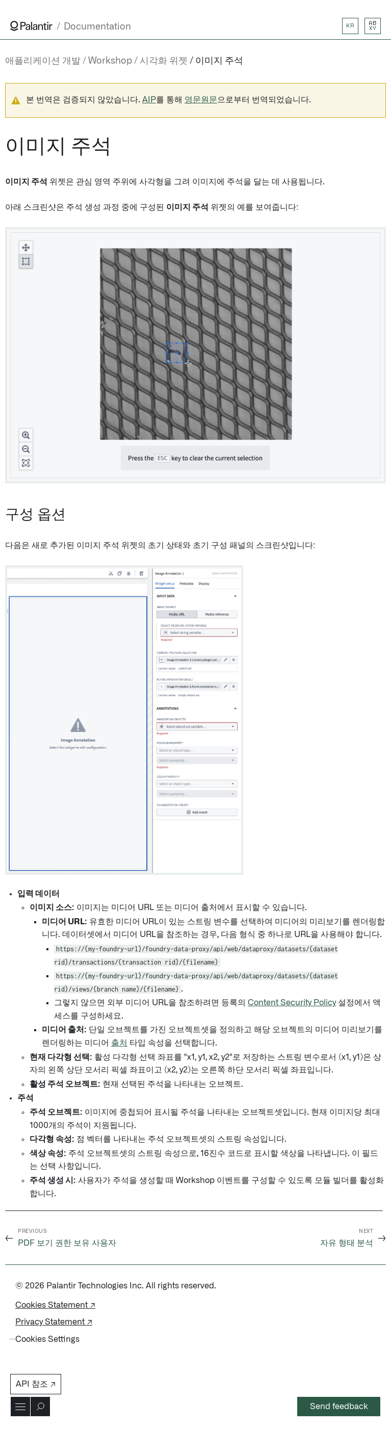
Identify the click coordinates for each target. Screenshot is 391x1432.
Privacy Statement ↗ (53, 1322)
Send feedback (339, 1406)
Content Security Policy (292, 1003)
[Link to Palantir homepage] (31, 26)
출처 (119, 1043)
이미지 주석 (219, 61)
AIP (149, 100)
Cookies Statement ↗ (55, 1305)
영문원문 (201, 100)
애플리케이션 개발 (43, 61)
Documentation (97, 26)
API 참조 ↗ (36, 1384)
